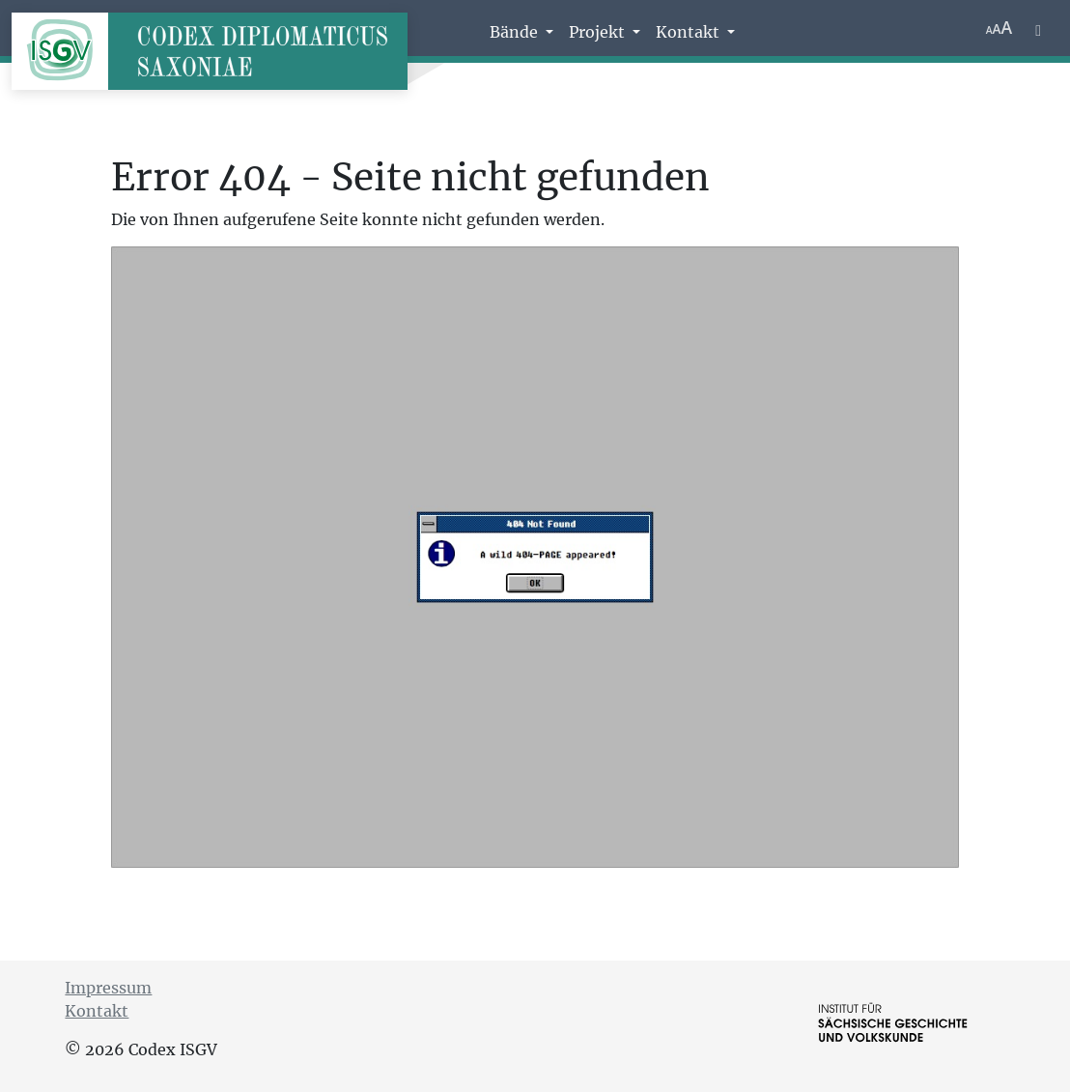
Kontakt (96, 1010)
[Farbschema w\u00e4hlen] (1038, 28)
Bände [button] (516, 32)
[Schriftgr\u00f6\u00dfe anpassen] (999, 28)
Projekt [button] (599, 32)
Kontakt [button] (689, 32)
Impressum (108, 987)
